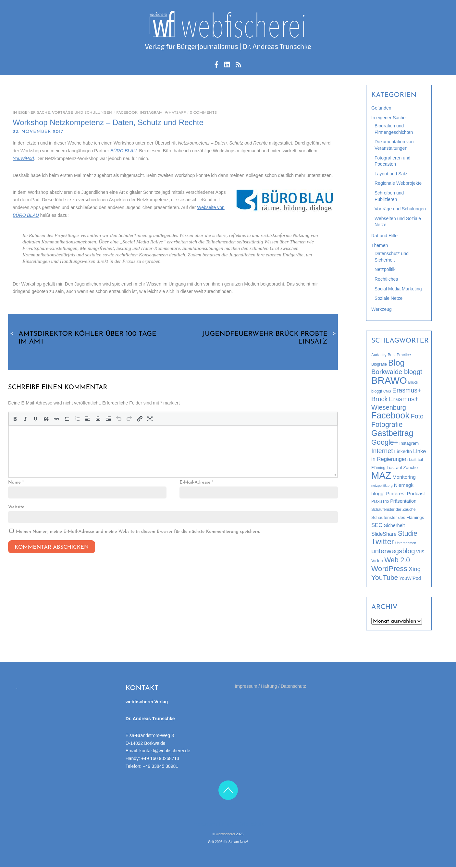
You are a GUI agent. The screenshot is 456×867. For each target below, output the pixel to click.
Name (16, 482)
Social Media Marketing (398, 288)
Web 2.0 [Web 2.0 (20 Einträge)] (397, 560)
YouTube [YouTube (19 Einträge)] (384, 577)
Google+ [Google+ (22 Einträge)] (384, 442)
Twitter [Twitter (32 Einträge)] (382, 541)
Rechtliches (386, 279)
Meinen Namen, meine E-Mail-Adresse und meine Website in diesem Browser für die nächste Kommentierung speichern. (138, 531)
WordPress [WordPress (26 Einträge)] (389, 569)
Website (16, 507)
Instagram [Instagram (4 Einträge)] (409, 443)
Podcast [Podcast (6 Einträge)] (416, 493)
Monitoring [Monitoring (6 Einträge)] (403, 477)
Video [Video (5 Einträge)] (377, 560)
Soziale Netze (388, 298)
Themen (379, 245)
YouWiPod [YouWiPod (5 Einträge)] (410, 578)
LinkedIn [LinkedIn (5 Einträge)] (403, 451)
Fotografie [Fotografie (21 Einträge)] (387, 424)
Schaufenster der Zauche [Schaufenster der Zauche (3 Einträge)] (393, 509)
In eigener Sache (31, 113)
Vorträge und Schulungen (82, 113)
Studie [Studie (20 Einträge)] (407, 533)
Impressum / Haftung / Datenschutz (270, 686)
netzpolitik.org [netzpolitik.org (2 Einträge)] (382, 485)
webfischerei (225, 834)
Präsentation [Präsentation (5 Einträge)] (403, 501)
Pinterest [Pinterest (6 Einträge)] (396, 493)
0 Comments (203, 113)
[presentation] (15, 419)
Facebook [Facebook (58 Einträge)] (390, 415)
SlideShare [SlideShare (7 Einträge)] (384, 534)
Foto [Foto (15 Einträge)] (417, 416)
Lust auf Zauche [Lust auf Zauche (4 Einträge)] (402, 467)
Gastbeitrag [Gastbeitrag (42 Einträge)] (392, 433)
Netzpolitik (385, 269)
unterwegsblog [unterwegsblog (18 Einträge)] (393, 551)
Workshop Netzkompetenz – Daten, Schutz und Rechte (108, 122)
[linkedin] (227, 63)
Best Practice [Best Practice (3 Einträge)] (399, 355)
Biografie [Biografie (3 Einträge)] (379, 364)
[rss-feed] (238, 63)
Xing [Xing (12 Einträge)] (415, 569)
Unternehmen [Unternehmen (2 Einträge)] (405, 543)
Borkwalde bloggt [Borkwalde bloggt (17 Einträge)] (396, 371)
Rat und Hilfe (384, 235)
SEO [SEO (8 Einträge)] (377, 525)
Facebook (127, 113)
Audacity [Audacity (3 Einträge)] (379, 355)
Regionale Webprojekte (398, 183)
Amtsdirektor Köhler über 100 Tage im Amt (82, 337)
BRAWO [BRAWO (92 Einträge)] (389, 380)
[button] (14, 419)
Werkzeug (381, 309)
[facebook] (216, 63)
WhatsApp (175, 113)
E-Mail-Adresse (196, 482)
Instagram (151, 113)
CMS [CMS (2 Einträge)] (387, 391)
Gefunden (381, 108)
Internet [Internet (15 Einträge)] (382, 450)
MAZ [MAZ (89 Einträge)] (381, 475)
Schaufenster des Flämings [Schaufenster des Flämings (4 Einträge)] (397, 517)
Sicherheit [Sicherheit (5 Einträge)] (394, 525)
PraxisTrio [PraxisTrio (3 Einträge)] (380, 501)
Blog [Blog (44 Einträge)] (396, 362)
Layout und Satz (391, 173)
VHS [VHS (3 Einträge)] (420, 552)
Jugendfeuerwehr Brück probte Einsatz (270, 337)
